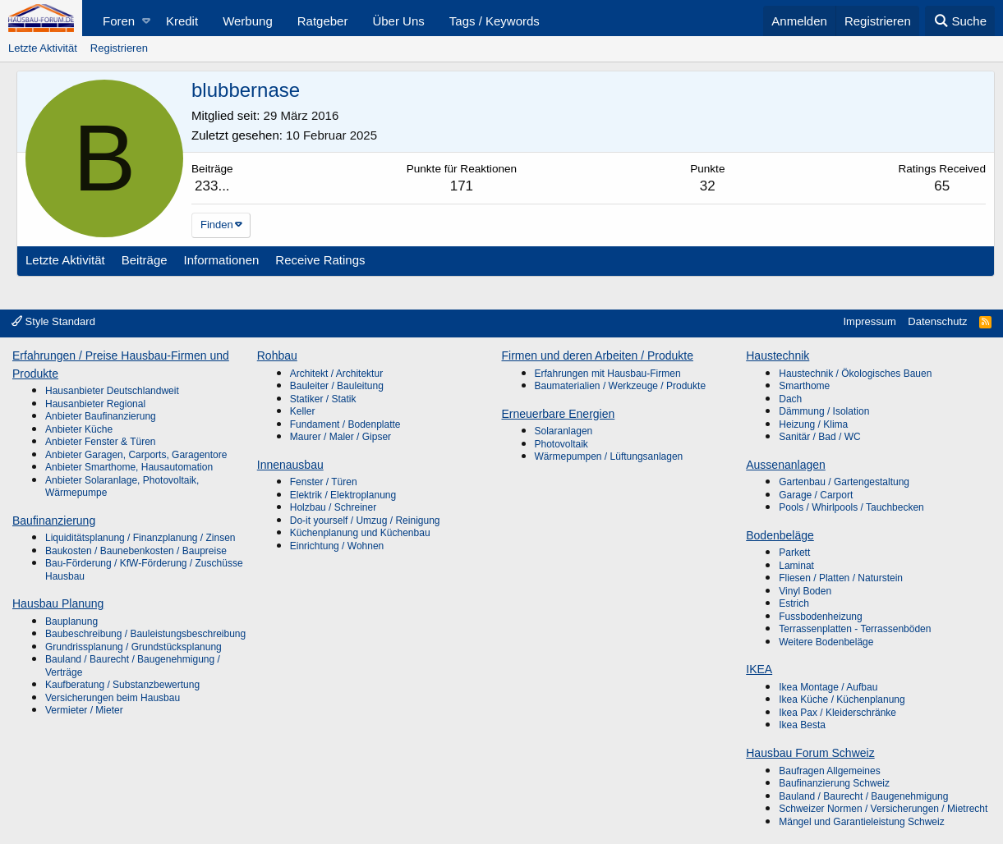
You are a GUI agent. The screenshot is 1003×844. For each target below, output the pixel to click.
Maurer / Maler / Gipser (340, 437)
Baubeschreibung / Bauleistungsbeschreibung (145, 634)
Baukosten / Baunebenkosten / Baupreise (136, 551)
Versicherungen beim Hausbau (112, 698)
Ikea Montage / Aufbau (828, 687)
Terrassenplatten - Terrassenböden (855, 629)
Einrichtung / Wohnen (337, 546)
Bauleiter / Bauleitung (337, 386)
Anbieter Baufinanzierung (100, 416)
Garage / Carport (816, 495)
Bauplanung (71, 621)
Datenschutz (937, 321)
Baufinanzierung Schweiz (834, 783)
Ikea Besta (802, 725)
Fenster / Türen (323, 482)
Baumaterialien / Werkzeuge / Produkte (620, 386)
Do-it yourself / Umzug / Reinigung (365, 520)
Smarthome (804, 386)
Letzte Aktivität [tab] (65, 260)
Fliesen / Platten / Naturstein (841, 578)
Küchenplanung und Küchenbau (360, 533)
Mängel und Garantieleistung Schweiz (861, 822)
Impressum (869, 321)
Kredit (182, 21)
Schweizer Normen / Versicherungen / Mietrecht (883, 808)
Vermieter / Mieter (84, 710)
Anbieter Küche (79, 429)
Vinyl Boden (805, 591)
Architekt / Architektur (336, 373)
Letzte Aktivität (42, 48)
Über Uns (398, 21)
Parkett (794, 552)
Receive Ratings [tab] (320, 260)
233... (212, 186)
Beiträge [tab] (145, 260)
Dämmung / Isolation (824, 411)
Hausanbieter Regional (95, 404)
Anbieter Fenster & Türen (100, 441)
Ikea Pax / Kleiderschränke (837, 712)
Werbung (248, 21)
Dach (790, 399)
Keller (302, 411)
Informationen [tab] (222, 260)
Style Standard (53, 321)
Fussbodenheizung (820, 616)
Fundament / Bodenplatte (345, 424)
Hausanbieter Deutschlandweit (112, 391)
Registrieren (119, 48)
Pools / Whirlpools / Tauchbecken (851, 507)
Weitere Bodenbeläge (826, 642)
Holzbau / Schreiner (333, 507)
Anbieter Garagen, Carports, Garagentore (136, 455)
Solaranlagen (564, 431)
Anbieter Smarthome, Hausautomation (129, 467)
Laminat (796, 565)
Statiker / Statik (323, 399)
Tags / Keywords (494, 21)
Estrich (794, 603)
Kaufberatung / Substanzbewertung (122, 684)
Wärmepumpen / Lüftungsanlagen (609, 456)
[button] (146, 21)
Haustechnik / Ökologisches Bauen (855, 373)
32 (707, 186)
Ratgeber (322, 21)
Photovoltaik (561, 444)
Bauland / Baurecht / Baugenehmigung (863, 796)
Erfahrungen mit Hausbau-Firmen (608, 373)
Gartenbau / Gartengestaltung (844, 482)
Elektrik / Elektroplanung (343, 495)
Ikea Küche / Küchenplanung (841, 699)
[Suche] (960, 21)
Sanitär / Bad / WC (819, 437)
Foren (119, 21)
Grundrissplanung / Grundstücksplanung (133, 647)
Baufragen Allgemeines (829, 771)
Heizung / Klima (813, 424)
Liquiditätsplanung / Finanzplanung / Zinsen (140, 538)
